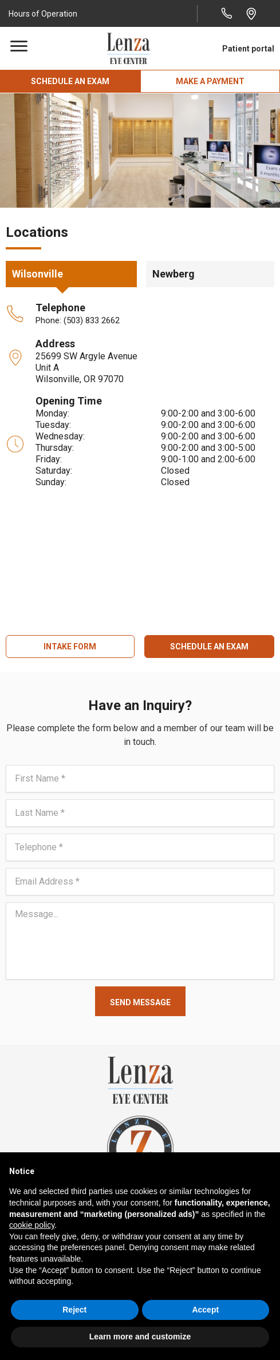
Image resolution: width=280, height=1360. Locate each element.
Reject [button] (74, 1309)
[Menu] (19, 46)
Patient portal (248, 48)
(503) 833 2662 (92, 320)
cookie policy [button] (31, 1225)
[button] (44, 13)
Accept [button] (205, 1309)
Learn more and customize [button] (140, 1336)
